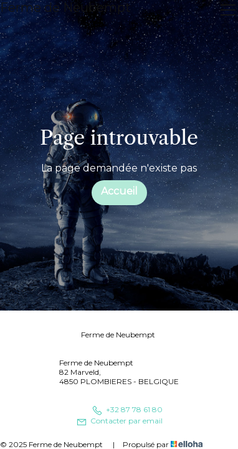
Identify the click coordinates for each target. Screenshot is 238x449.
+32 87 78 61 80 (127, 409)
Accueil (119, 191)
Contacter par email (119, 420)
